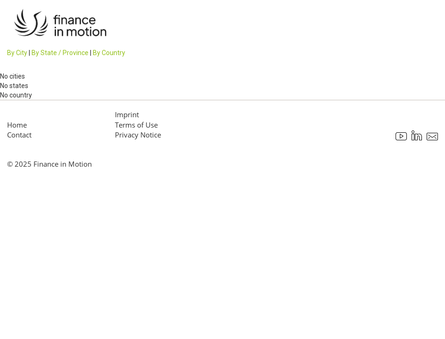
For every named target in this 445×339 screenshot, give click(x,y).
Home (17, 124)
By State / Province (60, 52)
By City (17, 52)
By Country (109, 52)
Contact (19, 134)
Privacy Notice (138, 134)
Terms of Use (136, 124)
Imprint (127, 114)
